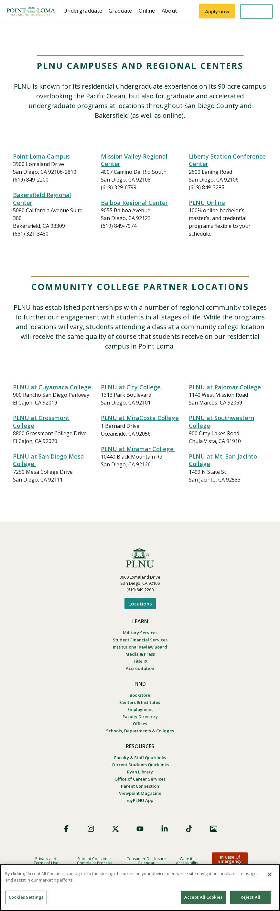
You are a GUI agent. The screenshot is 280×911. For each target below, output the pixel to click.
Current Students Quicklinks (140, 765)
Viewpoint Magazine (140, 793)
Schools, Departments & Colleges (140, 731)
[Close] (270, 874)
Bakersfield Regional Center (42, 198)
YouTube (140, 829)
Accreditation (140, 668)
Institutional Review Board (140, 647)
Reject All (250, 897)
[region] (140, 887)
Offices (140, 724)
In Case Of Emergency (230, 859)
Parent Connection (140, 786)
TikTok (189, 829)
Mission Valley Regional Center (134, 160)
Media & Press (140, 654)
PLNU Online (207, 202)
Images (214, 829)
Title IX (140, 661)
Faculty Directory (140, 716)
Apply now (217, 11)
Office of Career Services (140, 779)
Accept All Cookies (203, 897)
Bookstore (140, 695)
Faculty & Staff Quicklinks (140, 758)
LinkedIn (165, 829)
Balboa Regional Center (134, 202)
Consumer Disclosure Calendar (146, 861)
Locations (140, 603)
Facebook (66, 829)
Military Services (140, 633)
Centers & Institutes (140, 702)
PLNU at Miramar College (138, 449)
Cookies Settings (26, 897)
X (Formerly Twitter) (115, 829)
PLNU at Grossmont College (41, 421)
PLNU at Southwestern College (221, 421)
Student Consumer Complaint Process (94, 861)
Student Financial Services (140, 640)
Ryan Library (140, 772)
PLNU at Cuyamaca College (52, 387)
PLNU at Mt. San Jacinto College (223, 460)
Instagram (91, 829)
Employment (140, 709)
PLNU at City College (131, 387)
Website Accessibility (187, 861)
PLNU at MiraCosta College (140, 418)
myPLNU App (140, 800)
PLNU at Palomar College (225, 387)
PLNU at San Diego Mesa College (48, 460)
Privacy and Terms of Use (46, 861)
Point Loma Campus (41, 156)
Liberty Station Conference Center (227, 160)
